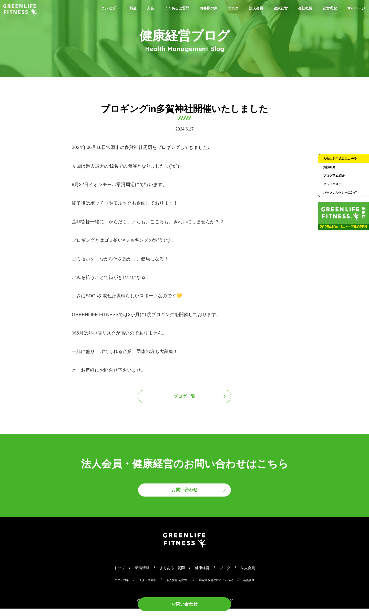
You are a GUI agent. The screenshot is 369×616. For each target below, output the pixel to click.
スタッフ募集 (140, 587)
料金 (126, 9)
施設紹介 (331, 176)
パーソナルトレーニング (342, 209)
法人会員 (270, 9)
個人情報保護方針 (175, 587)
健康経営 (298, 9)
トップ (108, 574)
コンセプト (99, 9)
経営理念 (356, 9)
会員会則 (260, 587)
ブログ (243, 9)
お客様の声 (214, 9)
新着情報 (134, 574)
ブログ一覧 (184, 398)
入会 (145, 9)
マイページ (353, 17)
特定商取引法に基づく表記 (221, 587)
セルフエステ (334, 196)
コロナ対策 (110, 587)
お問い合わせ (184, 602)
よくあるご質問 (177, 9)
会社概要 (327, 9)
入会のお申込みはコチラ (342, 162)
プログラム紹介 (336, 186)
